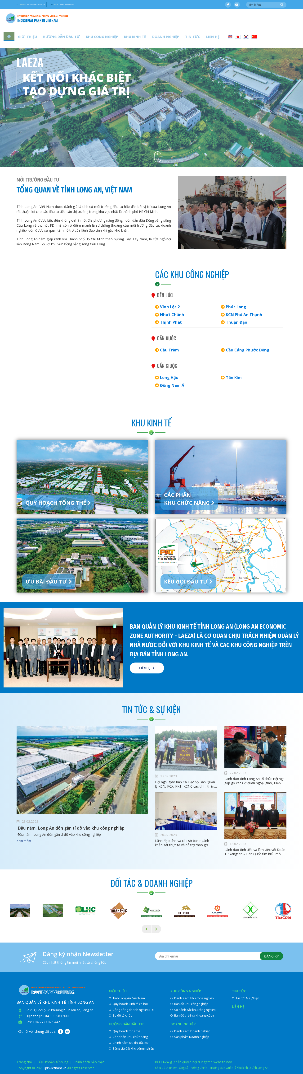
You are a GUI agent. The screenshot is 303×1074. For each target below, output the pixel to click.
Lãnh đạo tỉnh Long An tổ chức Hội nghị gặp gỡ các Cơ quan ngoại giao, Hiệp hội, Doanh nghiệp (254, 781)
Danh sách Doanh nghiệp (190, 1031)
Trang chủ (24, 1062)
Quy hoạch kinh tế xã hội (128, 1004)
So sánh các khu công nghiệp (193, 1010)
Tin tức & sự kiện (245, 998)
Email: (113, 5)
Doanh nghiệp (148, 38)
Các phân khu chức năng (128, 1037)
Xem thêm (24, 841)
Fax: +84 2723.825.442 (43, 1022)
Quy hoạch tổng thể (124, 1031)
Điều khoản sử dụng (52, 1062)
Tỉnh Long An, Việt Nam (127, 998)
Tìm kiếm (282, 5)
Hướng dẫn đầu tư (55, 38)
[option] (151, 83)
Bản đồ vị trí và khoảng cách (192, 1015)
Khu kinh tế (121, 38)
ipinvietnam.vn (55, 1068)
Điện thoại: (48, 5)
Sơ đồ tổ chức (120, 1015)
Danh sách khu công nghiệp (192, 998)
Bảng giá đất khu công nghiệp (131, 1048)
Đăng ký (270, 957)
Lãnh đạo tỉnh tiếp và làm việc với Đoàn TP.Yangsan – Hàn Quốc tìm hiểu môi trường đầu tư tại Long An (254, 852)
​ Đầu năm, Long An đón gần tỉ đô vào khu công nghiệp (79, 828)
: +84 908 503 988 (55, 1016)
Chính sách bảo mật (88, 1062)
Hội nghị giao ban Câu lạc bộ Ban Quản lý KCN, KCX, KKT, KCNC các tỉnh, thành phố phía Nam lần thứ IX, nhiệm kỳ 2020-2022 (185, 784)
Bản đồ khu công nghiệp (189, 1004)
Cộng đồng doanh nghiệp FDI (131, 1010)
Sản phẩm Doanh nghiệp (189, 1037)
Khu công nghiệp (92, 38)
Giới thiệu (26, 38)
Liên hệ (188, 38)
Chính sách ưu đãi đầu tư (128, 1043)
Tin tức (171, 38)
